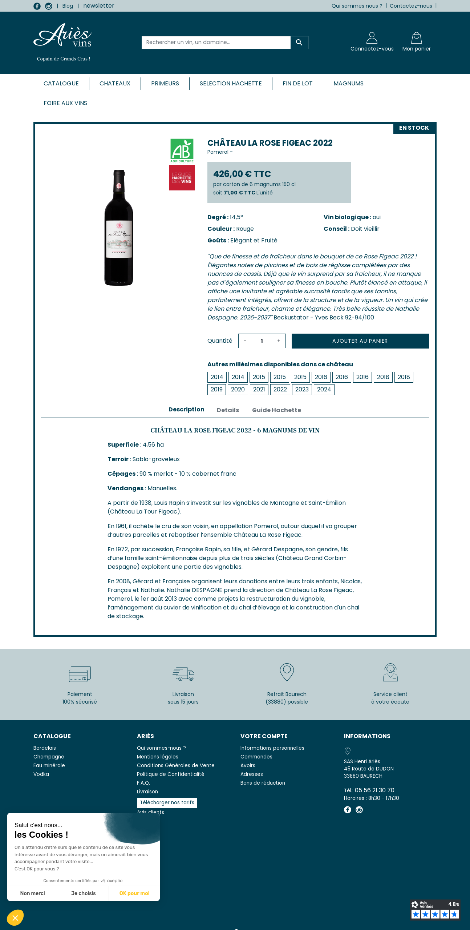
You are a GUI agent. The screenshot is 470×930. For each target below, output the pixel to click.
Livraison (147, 791)
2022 (280, 389)
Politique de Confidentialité (170, 774)
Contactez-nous (411, 5)
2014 (217, 377)
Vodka (41, 774)
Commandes (256, 756)
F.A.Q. (143, 783)
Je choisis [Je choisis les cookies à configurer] (83, 893)
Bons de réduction (262, 783)
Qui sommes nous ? (357, 5)
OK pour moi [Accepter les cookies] (134, 893)
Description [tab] (186, 409)
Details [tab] (228, 410)
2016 (321, 377)
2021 (259, 389)
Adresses (251, 774)
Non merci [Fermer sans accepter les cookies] (32, 893)
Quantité (219, 341)
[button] (15, 917)
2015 (259, 377)
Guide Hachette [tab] (276, 410)
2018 (383, 377)
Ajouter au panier (360, 341)
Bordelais (44, 748)
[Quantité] (262, 341)
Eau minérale (49, 765)
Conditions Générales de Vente (176, 765)
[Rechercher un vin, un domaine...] (216, 42)
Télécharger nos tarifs (167, 802)
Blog (67, 5)
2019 (217, 389)
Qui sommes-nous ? (161, 748)
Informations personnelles (272, 748)
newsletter (98, 5)
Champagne (48, 756)
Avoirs (247, 765)
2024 (324, 389)
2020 (238, 389)
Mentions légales (157, 756)
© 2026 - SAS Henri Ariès (235, 919)
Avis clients (150, 812)
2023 (302, 389)
